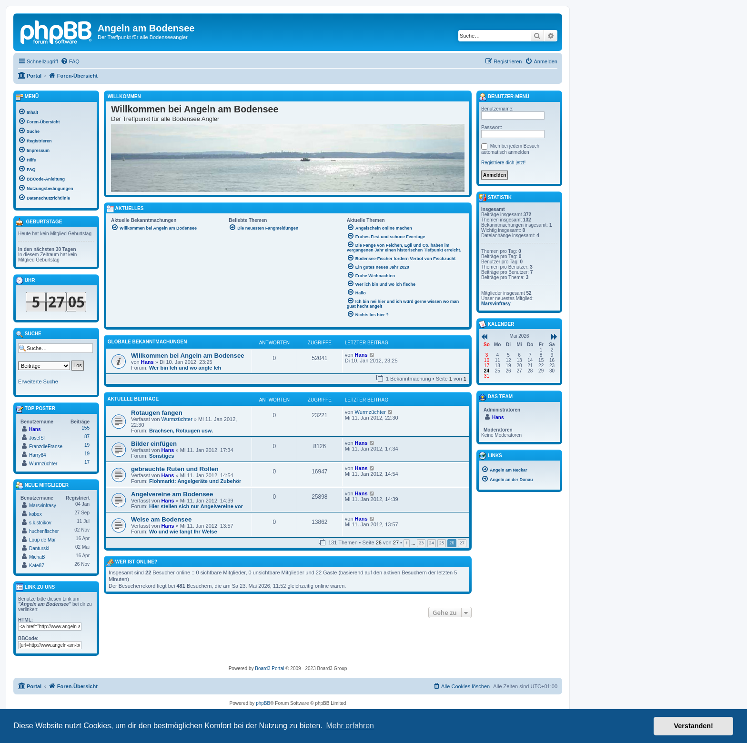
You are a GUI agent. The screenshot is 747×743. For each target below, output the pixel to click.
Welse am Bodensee (161, 519)
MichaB (37, 557)
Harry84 (37, 455)
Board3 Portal (269, 668)
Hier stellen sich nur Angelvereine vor (196, 506)
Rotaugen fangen (156, 412)
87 (87, 436)
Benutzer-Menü (504, 97)
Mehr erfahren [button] (350, 726)
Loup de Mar (42, 539)
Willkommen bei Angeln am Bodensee (187, 355)
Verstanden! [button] (693, 726)
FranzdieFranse (45, 446)
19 (87, 445)
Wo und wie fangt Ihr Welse (183, 531)
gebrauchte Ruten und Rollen (175, 468)
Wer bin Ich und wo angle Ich (185, 368)
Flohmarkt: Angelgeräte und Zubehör (195, 481)
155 (85, 428)
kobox (35, 514)
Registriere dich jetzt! (503, 162)
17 (87, 462)
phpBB (263, 703)
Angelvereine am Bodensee (172, 494)
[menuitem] (70, 61)
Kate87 (36, 565)
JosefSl (37, 438)
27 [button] (462, 543)
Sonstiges (161, 456)
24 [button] (431, 543)
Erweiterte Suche (38, 381)
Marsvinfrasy (42, 505)
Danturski (39, 548)
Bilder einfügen (154, 443)
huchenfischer (44, 531)
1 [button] (406, 543)
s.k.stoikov (40, 522)
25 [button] (441, 543)
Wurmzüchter (177, 419)
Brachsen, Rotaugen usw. (181, 430)
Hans (147, 362)
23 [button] (421, 543)
